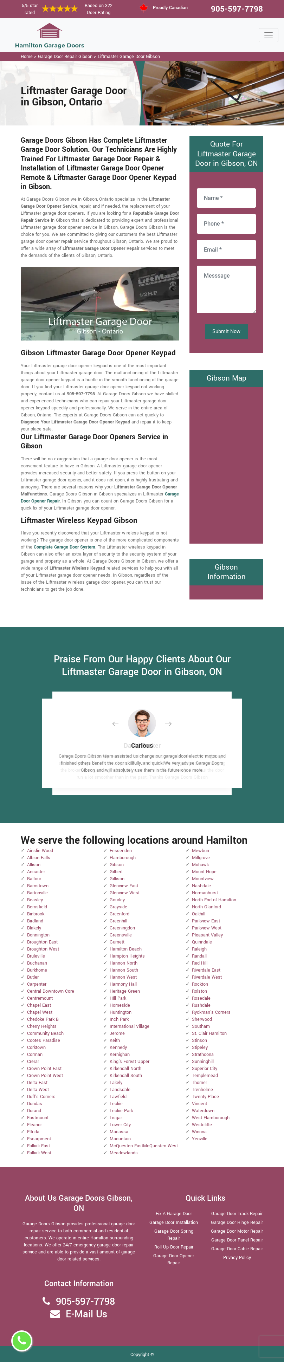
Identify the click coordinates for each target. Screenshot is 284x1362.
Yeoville (199, 1139)
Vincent (199, 1104)
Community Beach (45, 1033)
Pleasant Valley (207, 935)
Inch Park (119, 1019)
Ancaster (36, 872)
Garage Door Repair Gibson (65, 56)
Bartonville (37, 893)
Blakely (34, 928)
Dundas (34, 1104)
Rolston (199, 991)
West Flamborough (211, 1118)
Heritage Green (125, 991)
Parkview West (206, 928)
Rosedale (201, 998)
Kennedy (118, 1047)
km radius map (226, 464)
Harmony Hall (123, 984)
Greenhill (118, 921)
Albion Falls (38, 858)
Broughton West (43, 949)
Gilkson (117, 879)
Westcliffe (202, 1125)
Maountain (120, 1139)
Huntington (120, 1012)
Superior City (204, 1068)
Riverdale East (206, 970)
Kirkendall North (125, 1068)
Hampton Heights (127, 956)
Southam (201, 1026)
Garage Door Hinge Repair (237, 1222)
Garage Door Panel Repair (237, 1240)
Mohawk (200, 865)
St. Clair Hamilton (209, 1033)
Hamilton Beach (126, 949)
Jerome (117, 1033)
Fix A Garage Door (174, 1214)
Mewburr (200, 851)
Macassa (119, 1132)
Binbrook (35, 914)
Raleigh (199, 949)
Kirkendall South (126, 1075)
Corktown (36, 1047)
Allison (33, 865)
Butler (33, 977)
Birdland (35, 921)
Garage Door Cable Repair (237, 1249)
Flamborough (123, 858)
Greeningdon (122, 928)
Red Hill (199, 963)
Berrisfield (37, 907)
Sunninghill (203, 1061)
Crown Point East (44, 1068)
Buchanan (37, 963)
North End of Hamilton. (214, 900)
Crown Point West (45, 1075)
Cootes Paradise (43, 1040)
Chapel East (39, 1005)
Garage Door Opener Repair (173, 1259)
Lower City (120, 1125)
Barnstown (38, 886)
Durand (34, 1111)
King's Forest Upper (129, 1061)
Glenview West (125, 893)
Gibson (117, 865)
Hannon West (123, 977)
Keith (115, 1040)
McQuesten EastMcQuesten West (144, 1146)
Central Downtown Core (50, 991)
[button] (121, 724)
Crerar (33, 1061)
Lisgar (116, 1118)
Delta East (37, 1082)
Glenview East (124, 886)
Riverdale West (207, 977)
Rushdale (201, 1005)
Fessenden (121, 851)
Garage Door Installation (173, 1222)
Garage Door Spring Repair (173, 1234)
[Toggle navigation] (268, 35)
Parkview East (206, 921)
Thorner (199, 1082)
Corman (35, 1054)
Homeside (120, 1005)
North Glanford (206, 907)
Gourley (117, 900)
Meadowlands (124, 1153)
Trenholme (202, 1090)
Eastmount (38, 1118)
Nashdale (201, 886)
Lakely (116, 1082)
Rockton (200, 984)
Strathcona (203, 1054)
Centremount (40, 998)
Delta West (38, 1090)
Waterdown (203, 1111)
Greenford (119, 914)
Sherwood (202, 1019)
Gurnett (117, 942)
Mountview (203, 879)
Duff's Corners (41, 1097)
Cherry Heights (42, 1026)
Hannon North (123, 963)
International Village (129, 1026)
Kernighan (120, 1054)
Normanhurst (205, 893)
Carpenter (36, 984)
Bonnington (38, 935)
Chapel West (39, 1012)
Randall (199, 956)
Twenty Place (205, 1097)
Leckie (116, 1104)
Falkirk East (38, 1146)
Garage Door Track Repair (237, 1214)
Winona (199, 1132)
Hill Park (118, 998)
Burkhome (37, 970)
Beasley (35, 900)
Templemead (205, 1075)
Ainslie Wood (40, 851)
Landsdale (120, 1090)
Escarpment (39, 1139)
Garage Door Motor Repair (237, 1231)
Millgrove (201, 858)
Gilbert (116, 872)
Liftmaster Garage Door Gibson (129, 56)
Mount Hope (204, 872)
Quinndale (202, 942)
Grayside (118, 907)
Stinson (199, 1040)
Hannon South (124, 970)
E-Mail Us (86, 1314)
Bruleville (36, 956)
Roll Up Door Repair (173, 1247)
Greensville (121, 935)
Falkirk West (39, 1153)
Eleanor (34, 1125)
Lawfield (118, 1097)
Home (27, 56)
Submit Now (226, 331)
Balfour (34, 879)
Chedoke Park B (43, 1019)
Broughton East (42, 942)
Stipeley (200, 1047)
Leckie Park (121, 1111)
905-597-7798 (237, 9)
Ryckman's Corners (211, 1012)
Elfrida (33, 1132)
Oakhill (198, 914)
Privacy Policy (237, 1257)
